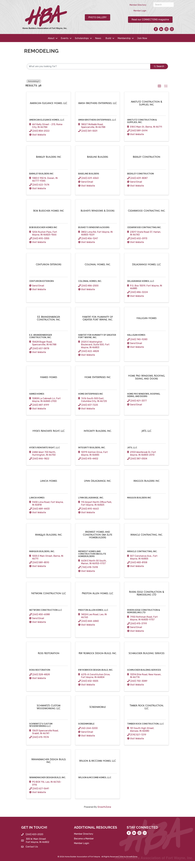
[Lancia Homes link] (48, 481)
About (51, 38)
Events (64, 38)
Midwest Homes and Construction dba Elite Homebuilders (92, 553)
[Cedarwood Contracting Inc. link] (146, 210)
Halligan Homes (136, 335)
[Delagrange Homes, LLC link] (146, 264)
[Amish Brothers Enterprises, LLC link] (97, 103)
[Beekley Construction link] (146, 157)
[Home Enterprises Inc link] (97, 377)
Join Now (142, 38)
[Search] (163, 4)
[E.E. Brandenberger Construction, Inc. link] (48, 318)
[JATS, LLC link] (146, 431)
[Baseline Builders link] (97, 157)
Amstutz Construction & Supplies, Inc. (142, 121)
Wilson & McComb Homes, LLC (94, 777)
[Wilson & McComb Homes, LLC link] (97, 760)
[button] (159, 86)
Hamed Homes (36, 394)
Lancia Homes (37, 498)
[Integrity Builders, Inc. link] (97, 431)
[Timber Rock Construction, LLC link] (146, 707)
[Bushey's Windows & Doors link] (97, 210)
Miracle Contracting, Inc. (142, 551)
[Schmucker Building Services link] (146, 653)
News (98, 38)
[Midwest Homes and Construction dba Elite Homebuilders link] (97, 535)
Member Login (140, 11)
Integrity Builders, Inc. (91, 447)
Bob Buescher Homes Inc (43, 227)
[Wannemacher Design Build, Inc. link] (48, 761)
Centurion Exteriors (41, 281)
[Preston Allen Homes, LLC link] (97, 593)
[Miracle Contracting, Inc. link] (146, 534)
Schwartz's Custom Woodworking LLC (40, 725)
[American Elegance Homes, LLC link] (48, 103)
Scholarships (82, 38)
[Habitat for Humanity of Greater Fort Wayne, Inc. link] (97, 318)
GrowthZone (104, 807)
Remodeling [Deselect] (33, 81)
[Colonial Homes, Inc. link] (97, 264)
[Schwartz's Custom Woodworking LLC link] (48, 707)
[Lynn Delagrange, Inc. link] (97, 481)
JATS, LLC (132, 447)
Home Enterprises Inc (90, 394)
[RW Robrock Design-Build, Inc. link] (97, 653)
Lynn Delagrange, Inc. (91, 498)
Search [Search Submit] (159, 66)
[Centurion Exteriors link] (48, 264)
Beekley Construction (140, 174)
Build (108, 38)
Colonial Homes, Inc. (90, 281)
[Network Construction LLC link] (48, 593)
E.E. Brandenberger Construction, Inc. (40, 336)
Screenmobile (86, 724)
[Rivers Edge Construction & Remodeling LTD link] (146, 593)
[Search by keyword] (88, 66)
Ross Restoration (39, 670)
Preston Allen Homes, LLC (93, 610)
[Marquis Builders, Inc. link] (48, 534)
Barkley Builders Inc (41, 174)
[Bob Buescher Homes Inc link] (48, 210)
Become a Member (84, 838)
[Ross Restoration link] (48, 653)
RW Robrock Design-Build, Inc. (95, 670)
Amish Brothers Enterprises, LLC (97, 120)
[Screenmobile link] (97, 707)
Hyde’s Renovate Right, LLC (44, 447)
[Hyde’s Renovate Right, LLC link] (48, 431)
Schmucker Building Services (144, 670)
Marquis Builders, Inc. (42, 551)
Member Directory (138, 5)
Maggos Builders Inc (139, 498)
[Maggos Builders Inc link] (147, 481)
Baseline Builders (88, 174)
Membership (124, 38)
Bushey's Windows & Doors (93, 227)
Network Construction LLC (45, 610)
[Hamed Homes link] (48, 377)
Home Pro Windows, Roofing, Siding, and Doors (143, 395)
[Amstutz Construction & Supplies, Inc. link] (146, 103)
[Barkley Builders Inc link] (48, 157)
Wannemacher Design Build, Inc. (47, 777)
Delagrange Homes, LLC (140, 281)
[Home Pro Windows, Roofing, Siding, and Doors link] (146, 377)
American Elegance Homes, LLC (46, 120)
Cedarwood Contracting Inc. (144, 227)
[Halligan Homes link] (147, 318)
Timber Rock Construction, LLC (145, 724)
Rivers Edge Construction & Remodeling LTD (143, 611)
